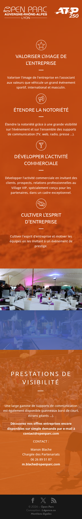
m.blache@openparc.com (41, 464)
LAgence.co (49, 510)
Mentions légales (41, 514)
